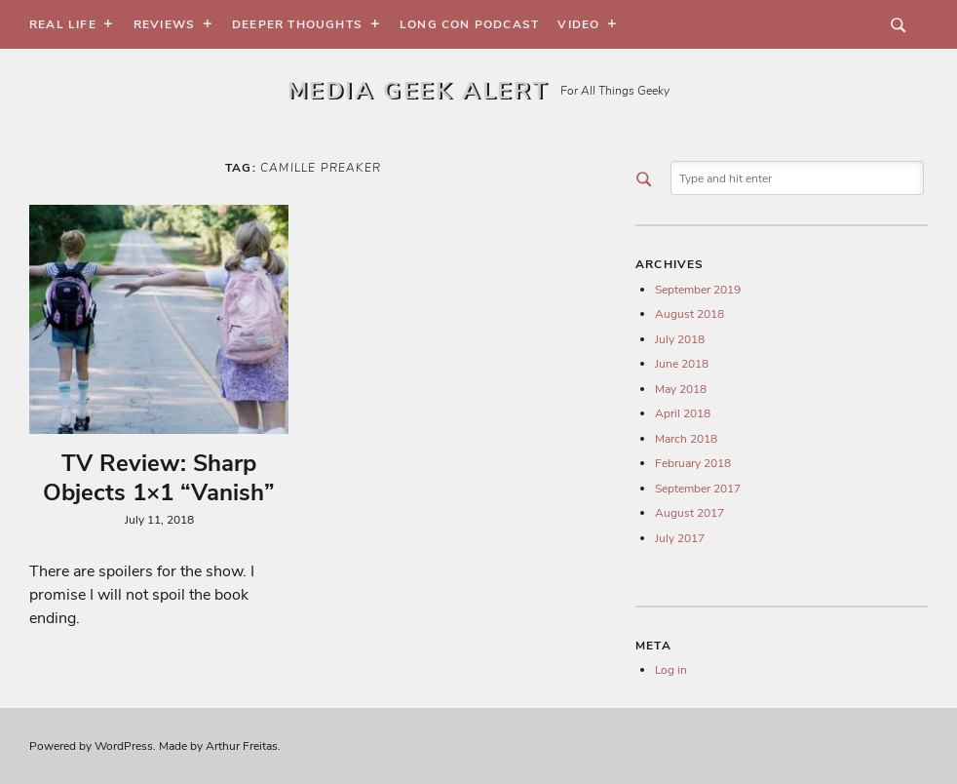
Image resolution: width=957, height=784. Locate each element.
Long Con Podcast (469, 24)
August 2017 (689, 513)
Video (578, 24)
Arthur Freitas (242, 746)
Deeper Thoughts (297, 24)
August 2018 (689, 314)
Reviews (164, 24)
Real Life (62, 24)
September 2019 (698, 289)
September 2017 (698, 488)
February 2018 (693, 463)
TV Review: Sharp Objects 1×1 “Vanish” (159, 478)
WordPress (124, 746)
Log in (671, 670)
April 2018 (682, 413)
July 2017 (680, 538)
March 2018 (686, 439)
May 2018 (681, 389)
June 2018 (681, 364)
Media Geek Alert (418, 90)
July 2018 (680, 339)
